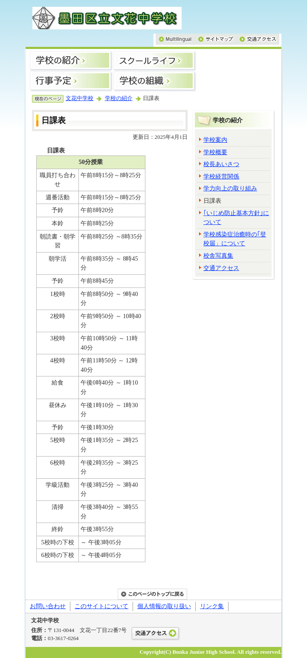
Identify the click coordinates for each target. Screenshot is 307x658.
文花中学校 (79, 98)
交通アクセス (221, 267)
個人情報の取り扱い (164, 606)
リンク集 (212, 606)
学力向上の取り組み (230, 188)
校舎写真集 (218, 255)
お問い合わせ (48, 606)
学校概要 (215, 152)
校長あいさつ (221, 164)
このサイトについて (101, 606)
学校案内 (215, 139)
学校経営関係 (221, 176)
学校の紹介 (119, 98)
